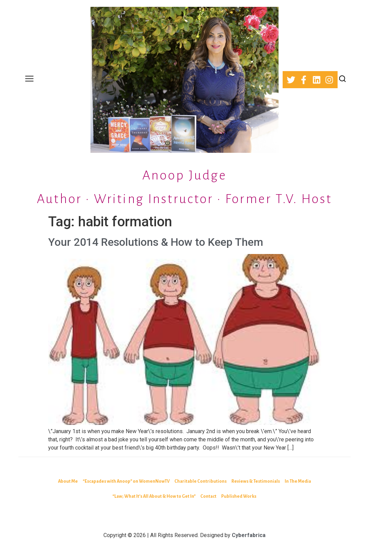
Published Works (238, 496)
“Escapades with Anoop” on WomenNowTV (126, 481)
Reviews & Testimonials (255, 481)
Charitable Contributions (200, 481)
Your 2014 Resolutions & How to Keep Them (155, 242)
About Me (68, 481)
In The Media (298, 481)
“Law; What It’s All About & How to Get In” (154, 496)
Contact (208, 496)
